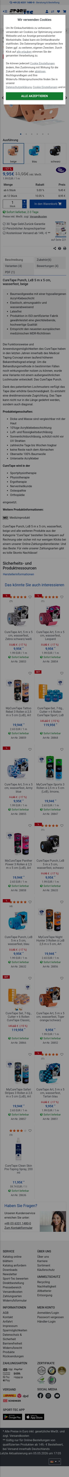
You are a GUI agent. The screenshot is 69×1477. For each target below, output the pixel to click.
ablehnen (40, 71)
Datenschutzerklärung (19, 87)
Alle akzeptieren (34, 96)
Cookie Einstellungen (42, 63)
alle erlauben (24, 51)
